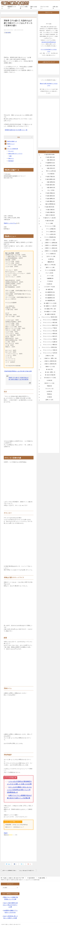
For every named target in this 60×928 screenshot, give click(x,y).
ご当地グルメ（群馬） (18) (50, 358)
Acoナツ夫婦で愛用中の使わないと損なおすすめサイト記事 (10, 905)
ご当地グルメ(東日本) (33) (50, 361)
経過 (10, 156)
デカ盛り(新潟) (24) (50, 195)
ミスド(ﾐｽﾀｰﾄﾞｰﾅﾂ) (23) (49, 286)
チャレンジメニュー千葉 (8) (50, 328)
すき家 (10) (49, 284)
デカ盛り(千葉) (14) (50, 176)
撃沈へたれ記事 (34, 7)
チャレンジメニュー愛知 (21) (50, 344)
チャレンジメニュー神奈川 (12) (50, 325)
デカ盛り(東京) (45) (50, 157)
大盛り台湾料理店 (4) (50, 204)
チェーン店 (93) (49, 273)
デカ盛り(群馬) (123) (50, 179)
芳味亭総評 (11, 160)
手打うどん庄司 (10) (51, 171)
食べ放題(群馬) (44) (50, 300)
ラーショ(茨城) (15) (50, 228)
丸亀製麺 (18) (50, 278)
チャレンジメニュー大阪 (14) (50, 350)
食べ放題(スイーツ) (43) (50, 311)
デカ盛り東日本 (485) (49, 154)
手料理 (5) (49, 394)
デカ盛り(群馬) (7, 32)
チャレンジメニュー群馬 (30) (50, 333)
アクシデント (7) (49, 388)
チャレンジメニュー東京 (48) (50, 322)
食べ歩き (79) (49, 369)
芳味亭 (5, 833)
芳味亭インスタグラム (10, 223)
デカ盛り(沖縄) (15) (50, 212)
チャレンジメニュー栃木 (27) (50, 336)
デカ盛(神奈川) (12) (50, 162)
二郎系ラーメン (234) (50, 239)
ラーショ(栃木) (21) (50, 231)
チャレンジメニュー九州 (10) (50, 352)
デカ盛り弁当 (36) (49, 220)
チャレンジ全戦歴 (23, 7)
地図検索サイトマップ (11, 7)
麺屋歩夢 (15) (51, 261)
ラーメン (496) (49, 223)
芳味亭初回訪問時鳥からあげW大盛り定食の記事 (18, 371)
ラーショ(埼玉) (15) (50, 234)
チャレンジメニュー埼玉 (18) (50, 330)
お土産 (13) (49, 391)
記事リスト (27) (49, 399)
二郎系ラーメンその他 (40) (50, 251)
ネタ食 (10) (49, 380)
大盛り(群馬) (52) (51, 182)
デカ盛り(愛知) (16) (50, 201)
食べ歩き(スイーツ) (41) (50, 377)
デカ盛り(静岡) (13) (50, 198)
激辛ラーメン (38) (50, 267)
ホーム (3, 7)
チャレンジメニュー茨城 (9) (50, 339)
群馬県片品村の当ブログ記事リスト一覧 (16, 130)
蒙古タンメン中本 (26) (50, 264)
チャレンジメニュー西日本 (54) (49, 347)
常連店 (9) (49, 386)
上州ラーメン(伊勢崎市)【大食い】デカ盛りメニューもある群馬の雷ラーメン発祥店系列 (10, 870)
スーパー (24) (50, 275)
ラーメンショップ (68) (50, 226)
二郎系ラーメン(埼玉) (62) (51, 245)
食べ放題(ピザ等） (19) (50, 308)
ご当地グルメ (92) (49, 355)
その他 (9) (49, 397)
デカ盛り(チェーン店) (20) (49, 217)
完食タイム (11, 158)
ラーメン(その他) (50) (50, 270)
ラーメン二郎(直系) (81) (50, 237)
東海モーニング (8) (50, 366)
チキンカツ (11, 151)
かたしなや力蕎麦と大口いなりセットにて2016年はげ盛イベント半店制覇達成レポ (19, 789)
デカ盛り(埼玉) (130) (50, 165)
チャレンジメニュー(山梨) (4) (50, 341)
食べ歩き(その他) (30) (50, 374)
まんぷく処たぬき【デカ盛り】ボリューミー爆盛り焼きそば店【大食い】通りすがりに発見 (28, 870)
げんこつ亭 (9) (50, 190)
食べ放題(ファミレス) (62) (50, 303)
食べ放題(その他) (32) (50, 314)
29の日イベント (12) (49, 383)
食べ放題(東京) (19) (50, 297)
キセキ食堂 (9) (50, 173)
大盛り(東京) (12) (51, 160)
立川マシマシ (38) (51, 256)
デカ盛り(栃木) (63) (50, 184)
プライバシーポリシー (44, 7)
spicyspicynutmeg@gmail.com (49, 42)
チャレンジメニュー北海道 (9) (50, 319)
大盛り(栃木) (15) (51, 187)
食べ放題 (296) (49, 289)
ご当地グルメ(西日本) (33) (50, 363)
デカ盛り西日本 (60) (49, 206)
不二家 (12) (50, 281)
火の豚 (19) (51, 259)
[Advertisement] (19, 45)
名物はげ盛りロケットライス (15, 153)
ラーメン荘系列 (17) (51, 253)
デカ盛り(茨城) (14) (50, 193)
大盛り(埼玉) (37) (51, 168)
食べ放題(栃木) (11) (50, 295)
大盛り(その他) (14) (50, 215)
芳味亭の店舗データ (12, 141)
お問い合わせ (55, 7)
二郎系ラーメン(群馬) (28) (51, 242)
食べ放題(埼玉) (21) (50, 292)
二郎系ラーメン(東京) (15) (51, 248)
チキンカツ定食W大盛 (12, 148)
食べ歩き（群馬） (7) (50, 372)
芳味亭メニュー (11, 143)
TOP (13, 878)
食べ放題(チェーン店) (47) (50, 306)
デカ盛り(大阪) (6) (50, 209)
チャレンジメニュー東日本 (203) (49, 317)
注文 (9, 146)
